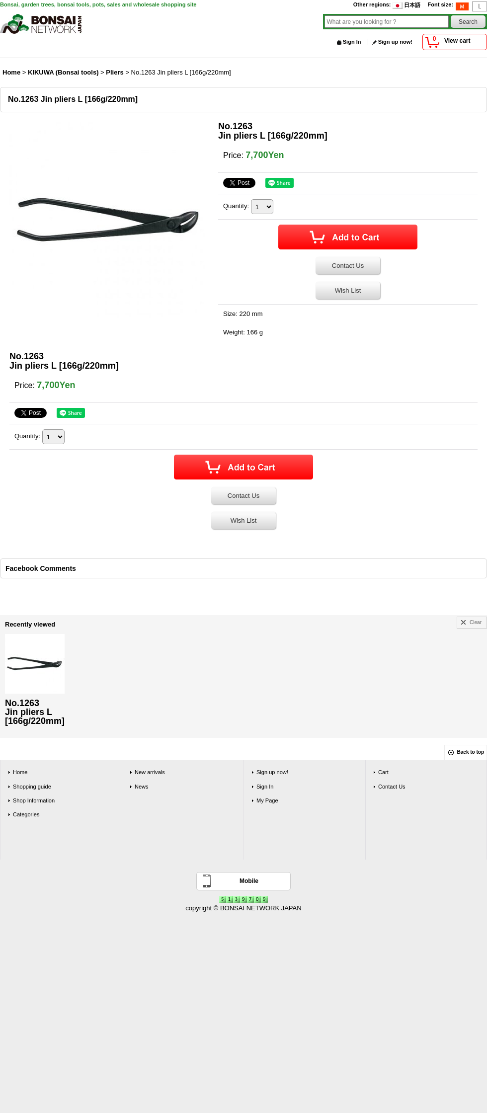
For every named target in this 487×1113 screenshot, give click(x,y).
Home (20, 772)
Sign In (352, 42)
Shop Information (34, 800)
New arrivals (150, 772)
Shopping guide (32, 787)
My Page (267, 800)
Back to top (470, 752)
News (142, 787)
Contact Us (348, 265)
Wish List (348, 290)
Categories (26, 814)
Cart (383, 772)
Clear (476, 622)
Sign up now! (395, 42)
